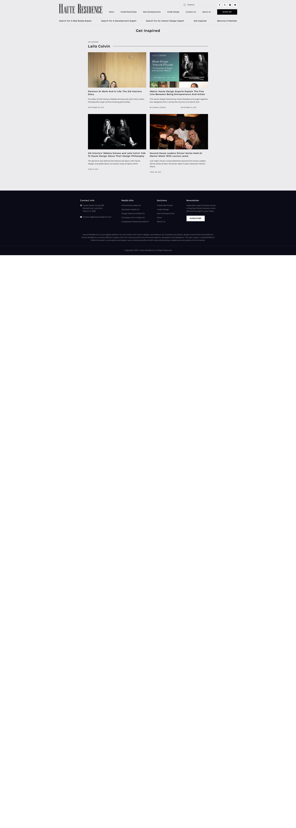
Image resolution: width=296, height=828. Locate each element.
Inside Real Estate (128, 12)
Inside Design (173, 12)
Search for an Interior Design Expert (165, 21)
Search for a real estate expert (75, 21)
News (111, 12)
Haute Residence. (147, 250)
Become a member (227, 21)
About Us (206, 12)
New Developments (151, 12)
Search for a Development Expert (118, 21)
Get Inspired (201, 21)
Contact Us (191, 12)
